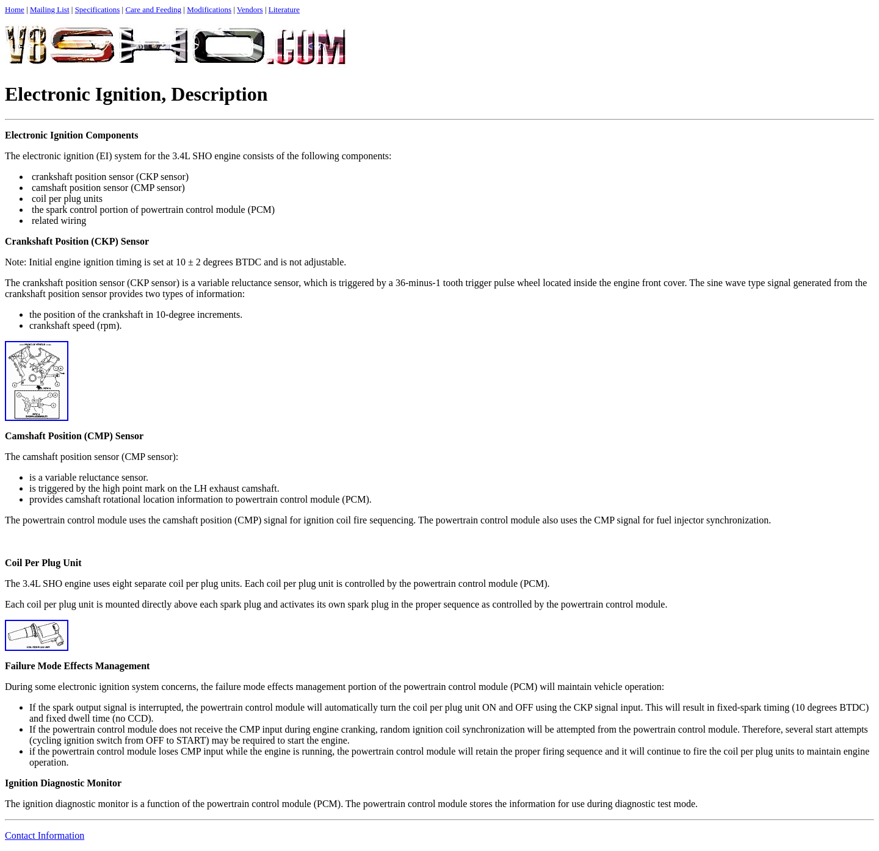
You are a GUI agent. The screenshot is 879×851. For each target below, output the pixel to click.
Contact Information (44, 835)
